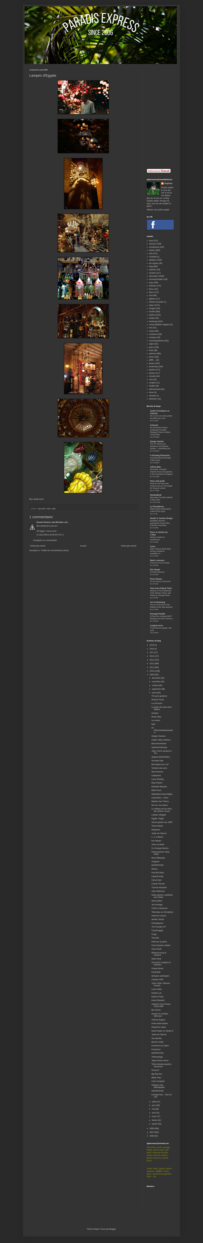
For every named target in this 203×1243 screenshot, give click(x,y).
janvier (155, 1124)
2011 (152, 667)
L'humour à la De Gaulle (159, 563)
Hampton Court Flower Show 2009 (161, 1005)
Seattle (152, 386)
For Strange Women (160, 848)
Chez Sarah (156, 949)
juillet (154, 1102)
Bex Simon (156, 1010)
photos (152, 363)
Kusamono (155, 1049)
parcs (151, 347)
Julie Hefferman (158, 891)
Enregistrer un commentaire (45, 540)
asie (151, 253)
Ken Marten (156, 841)
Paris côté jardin (157, 481)
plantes (152, 370)
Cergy (154, 934)
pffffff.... (152, 360)
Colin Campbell (157, 1081)
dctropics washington (160, 976)
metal (151, 331)
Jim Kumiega (156, 905)
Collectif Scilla (157, 876)
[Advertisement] (160, 116)
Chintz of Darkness (159, 908)
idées (49, 509)
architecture (154, 247)
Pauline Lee (156, 993)
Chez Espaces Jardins (160, 945)
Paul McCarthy (157, 873)
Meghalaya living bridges (161, 794)
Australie (153, 257)
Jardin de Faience (159, 833)
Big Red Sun (156, 1074)
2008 (152, 1128)
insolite (152, 311)
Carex (152, 546)
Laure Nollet (156, 989)
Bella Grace (156, 790)
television (153, 399)
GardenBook (155, 495)
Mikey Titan (156, 1078)
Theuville (155, 938)
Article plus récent (37, 546)
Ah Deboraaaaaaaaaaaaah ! (162, 730)
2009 (152, 675)
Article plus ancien (128, 546)
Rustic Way (156, 717)
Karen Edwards (157, 1000)
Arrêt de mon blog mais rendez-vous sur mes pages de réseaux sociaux (161, 486)
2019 (152, 645)
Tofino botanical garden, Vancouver (161, 1065)
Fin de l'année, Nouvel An (160, 581)
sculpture (153, 383)
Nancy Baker (156, 901)
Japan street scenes (159, 1060)
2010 (152, 671)
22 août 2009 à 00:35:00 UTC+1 (50, 535)
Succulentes (156, 1038)
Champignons (157, 923)
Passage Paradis (157, 614)
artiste (151, 250)
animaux (152, 244)
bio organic (153, 263)
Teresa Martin (157, 826)
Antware (154, 713)
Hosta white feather (159, 1023)
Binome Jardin (157, 1042)
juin (153, 1105)
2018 (152, 649)
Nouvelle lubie (157, 761)
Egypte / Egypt (157, 818)
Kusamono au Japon (160, 1046)
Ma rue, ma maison (159, 805)
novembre (156, 682)
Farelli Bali (155, 972)
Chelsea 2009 (157, 979)
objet (54, 509)
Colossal (154, 425)
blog (151, 266)
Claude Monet (157, 968)
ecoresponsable (156, 279)
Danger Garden (157, 441)
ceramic (152, 273)
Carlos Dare (156, 880)
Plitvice (154, 869)
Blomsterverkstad (158, 743)
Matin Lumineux (157, 560)
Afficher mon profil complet (158, 210)
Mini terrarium (157, 772)
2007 (152, 1132)
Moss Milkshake (158, 858)
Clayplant (155, 861)
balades (152, 260)
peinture (152, 353)
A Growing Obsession (160, 455)
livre (151, 328)
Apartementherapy (159, 747)
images (152, 308)
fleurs (151, 292)
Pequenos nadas (158, 1027)
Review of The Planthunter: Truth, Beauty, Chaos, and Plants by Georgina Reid (161, 593)
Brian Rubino (156, 783)
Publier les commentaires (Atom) (55, 550)
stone (151, 392)
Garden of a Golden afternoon (159, 1015)
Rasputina (155, 830)
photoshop (153, 366)
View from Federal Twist (161, 588)
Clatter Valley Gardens (160, 740)
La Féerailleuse (157, 506)
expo (151, 282)
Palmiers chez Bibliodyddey (158, 1086)
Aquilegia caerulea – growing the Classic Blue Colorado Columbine (160, 523)
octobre (155, 685)
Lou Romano (156, 703)
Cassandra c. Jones (159, 798)
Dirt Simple (155, 570)
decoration (42, 509)
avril (154, 1113)
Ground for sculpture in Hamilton (161, 963)
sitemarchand (154, 389)
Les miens (155, 720)
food (151, 295)
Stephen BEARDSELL (160, 757)
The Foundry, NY (158, 927)
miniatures (153, 334)
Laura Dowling (157, 779)
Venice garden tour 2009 (161, 822)
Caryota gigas (157, 930)
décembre (156, 678)
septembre (156, 689)
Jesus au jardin (157, 844)
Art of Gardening (157, 602)
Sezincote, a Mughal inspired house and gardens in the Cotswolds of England (161, 471)
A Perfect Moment (157, 572)
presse (152, 373)
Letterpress (156, 775)
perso (151, 357)
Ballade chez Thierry (160, 801)
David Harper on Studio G (162, 1031)
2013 (152, 660)
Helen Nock (156, 959)
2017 (152, 652)
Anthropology (157, 1057)
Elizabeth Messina (159, 787)
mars (154, 1116)
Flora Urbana (156, 579)
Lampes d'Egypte (158, 815)
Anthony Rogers (158, 1020)
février (155, 1120)
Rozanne (155, 1070)
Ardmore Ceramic (158, 916)
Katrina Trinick (157, 997)
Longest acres (156, 625)
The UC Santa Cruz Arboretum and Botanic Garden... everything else (160, 446)
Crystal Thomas (158, 884)
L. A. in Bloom (157, 837)
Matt (153, 724)
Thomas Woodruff (159, 887)
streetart (152, 396)
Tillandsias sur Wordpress (162, 912)
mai (154, 1109)
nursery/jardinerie (156, 341)
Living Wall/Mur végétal (159, 324)
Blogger (112, 1229)
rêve (151, 379)
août (154, 693)
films (151, 289)
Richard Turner (157, 700)
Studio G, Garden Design (161, 518)
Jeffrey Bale (155, 467)
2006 (152, 1136)
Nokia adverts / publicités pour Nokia (162, 896)
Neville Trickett (157, 919)
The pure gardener (159, 696)
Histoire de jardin (156, 302)
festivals (152, 286)
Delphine (168, 183)
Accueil (83, 546)
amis (151, 241)
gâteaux (152, 299)
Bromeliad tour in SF (160, 764)
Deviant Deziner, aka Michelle (49, 522)
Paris (151, 350)
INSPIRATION (157, 865)
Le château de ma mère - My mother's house (162, 810)
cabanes (152, 269)
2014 (152, 656)
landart (152, 318)
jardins (152, 315)
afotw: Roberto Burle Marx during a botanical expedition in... (160, 551)
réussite (152, 376)
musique (152, 337)
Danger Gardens (158, 736)
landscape (153, 321)
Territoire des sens (159, 768)
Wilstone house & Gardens (158, 954)
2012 (152, 663)
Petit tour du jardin (159, 942)
